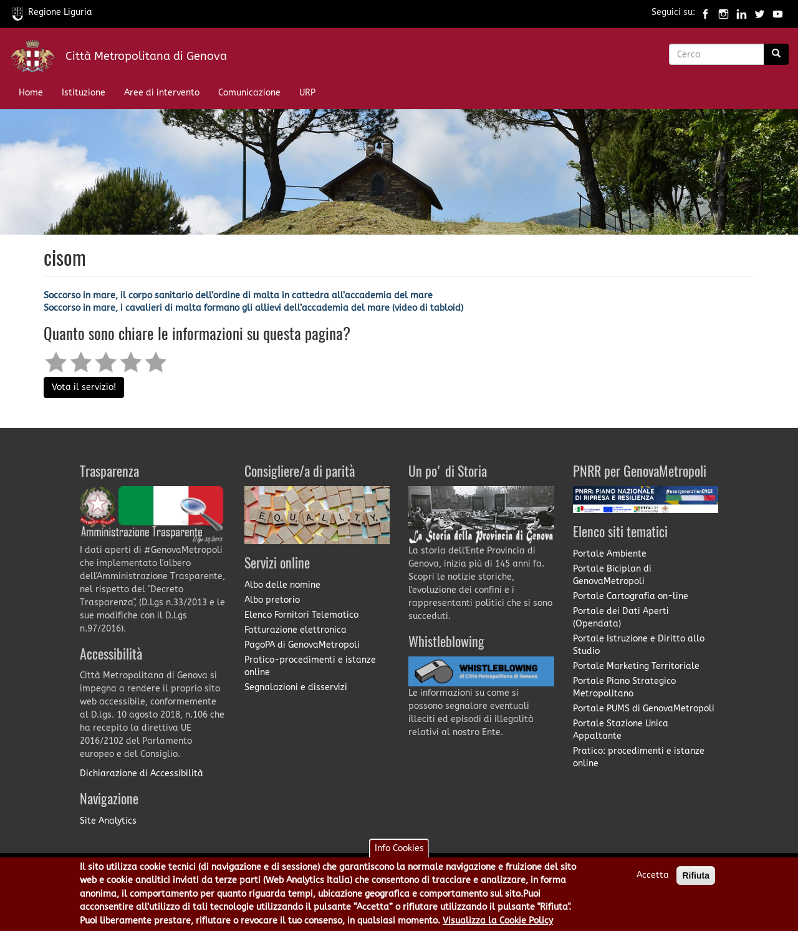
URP (307, 92)
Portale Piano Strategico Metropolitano (624, 687)
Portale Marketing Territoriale (636, 666)
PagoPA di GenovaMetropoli (302, 645)
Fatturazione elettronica (295, 630)
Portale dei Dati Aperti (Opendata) (621, 617)
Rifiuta (695, 879)
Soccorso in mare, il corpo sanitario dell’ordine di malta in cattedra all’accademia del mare (238, 295)
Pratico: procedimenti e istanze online (638, 757)
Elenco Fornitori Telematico (301, 615)
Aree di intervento (162, 92)
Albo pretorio (272, 600)
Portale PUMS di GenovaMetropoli (643, 708)
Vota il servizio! (84, 387)
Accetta (653, 879)
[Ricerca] (776, 54)
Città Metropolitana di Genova (146, 56)
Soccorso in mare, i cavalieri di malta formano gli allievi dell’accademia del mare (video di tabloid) (253, 308)
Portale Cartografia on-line (630, 596)
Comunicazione (249, 92)
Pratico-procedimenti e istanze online (310, 666)
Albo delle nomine (282, 585)
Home (31, 92)
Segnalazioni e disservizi (295, 687)
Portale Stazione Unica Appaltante (620, 729)
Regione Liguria (52, 12)
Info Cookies (399, 852)
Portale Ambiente (610, 553)
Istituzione (83, 92)
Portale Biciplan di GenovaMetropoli (612, 575)
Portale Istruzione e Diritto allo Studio (638, 644)
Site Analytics (108, 821)
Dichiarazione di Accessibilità (141, 773)
